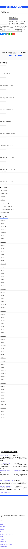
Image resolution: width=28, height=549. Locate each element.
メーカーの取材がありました (7, 209)
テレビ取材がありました (6, 206)
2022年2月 (3, 364)
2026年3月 (3, 220)
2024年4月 (3, 289)
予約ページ (2, 526)
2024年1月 (3, 298)
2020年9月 (3, 411)
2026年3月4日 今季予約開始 (6, 73)
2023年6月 (3, 320)
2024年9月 (3, 273)
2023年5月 (3, 323)
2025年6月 (3, 245)
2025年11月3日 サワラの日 (6, 181)
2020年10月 (3, 408)
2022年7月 (3, 355)
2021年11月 (3, 373)
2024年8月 (3, 276)
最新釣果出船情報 (5, 212)
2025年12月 (3, 226)
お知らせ (3, 200)
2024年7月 (3, 279)
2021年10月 (3, 376)
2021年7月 (3, 386)
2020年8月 (3, 414)
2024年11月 (3, 267)
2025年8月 (3, 239)
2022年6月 (3, 358)
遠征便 (1, 536)
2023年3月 (3, 329)
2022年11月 (3, 342)
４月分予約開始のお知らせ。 (7, 463)
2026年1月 (3, 223)
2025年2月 (3, 257)
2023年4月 (3, 326)
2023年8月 (3, 314)
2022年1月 (3, 367)
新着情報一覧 (3, 542)
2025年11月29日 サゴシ (5, 121)
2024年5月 (3, 286)
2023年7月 (3, 317)
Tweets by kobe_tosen (5, 492)
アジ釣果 (3, 197)
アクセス (2, 531)
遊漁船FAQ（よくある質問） (6, 544)
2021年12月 (3, 370)
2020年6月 (3, 417)
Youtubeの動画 (4, 193)
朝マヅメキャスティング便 (6, 534)
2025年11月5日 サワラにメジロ (7, 169)
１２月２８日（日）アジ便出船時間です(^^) (10, 471)
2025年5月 (3, 248)
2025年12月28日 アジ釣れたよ (7, 97)
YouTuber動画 (4, 190)
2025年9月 (3, 235)
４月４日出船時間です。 (5, 455)
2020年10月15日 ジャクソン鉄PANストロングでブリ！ (18, 23)
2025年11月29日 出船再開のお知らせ (8, 133)
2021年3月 (3, 395)
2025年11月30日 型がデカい (6, 109)
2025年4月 (3, 251)
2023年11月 (3, 304)
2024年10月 (3, 270)
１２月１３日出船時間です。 (7, 480)
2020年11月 (3, 405)
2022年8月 (3, 351)
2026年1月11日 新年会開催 (6, 85)
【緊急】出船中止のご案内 (6, 145)
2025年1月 (3, 261)
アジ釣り (2, 539)
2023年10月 (3, 307)
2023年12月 (3, 301)
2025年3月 (3, 254)
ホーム (1, 524)
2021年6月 (3, 389)
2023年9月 (3, 311)
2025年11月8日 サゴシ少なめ (7, 157)
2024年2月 (3, 295)
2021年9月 (3, 380)
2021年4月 (3, 392)
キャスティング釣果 (13, 19)
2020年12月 (3, 401)
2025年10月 (3, 232)
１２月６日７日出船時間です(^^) (7, 486)
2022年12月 (3, 339)
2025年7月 (3, 242)
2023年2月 (3, 333)
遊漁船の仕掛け (3, 547)
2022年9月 (3, 348)
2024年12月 (3, 264)
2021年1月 (3, 398)
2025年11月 (3, 229)
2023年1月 (3, 336)
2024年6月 (3, 282)
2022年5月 (3, 361)
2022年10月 (3, 345)
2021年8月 (3, 383)
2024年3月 (3, 292)
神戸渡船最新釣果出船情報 (9, 452)
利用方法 (2, 529)
